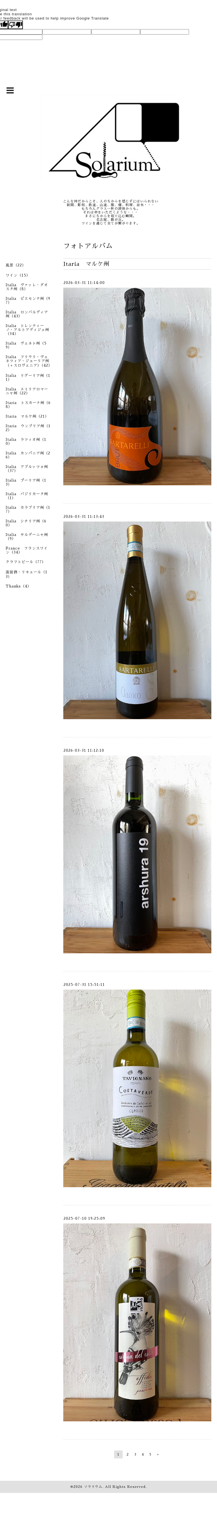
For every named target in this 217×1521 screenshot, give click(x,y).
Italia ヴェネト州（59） (26, 345)
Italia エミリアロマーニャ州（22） (27, 391)
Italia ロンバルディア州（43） (27, 314)
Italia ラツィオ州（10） (26, 441)
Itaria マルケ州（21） (27, 416)
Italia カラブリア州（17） (28, 509)
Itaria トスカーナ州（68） (28, 405)
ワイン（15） (18, 275)
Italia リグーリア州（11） (28, 377)
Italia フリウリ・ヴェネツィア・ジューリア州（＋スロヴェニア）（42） (29, 361)
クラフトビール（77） (26, 562)
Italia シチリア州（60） (26, 523)
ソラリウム (93, 1486)
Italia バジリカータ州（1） (27, 496)
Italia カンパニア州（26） (28, 455)
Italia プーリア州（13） (26, 482)
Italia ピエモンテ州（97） (28, 300)
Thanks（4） (18, 586)
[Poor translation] (15, 24)
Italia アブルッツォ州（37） (27, 469)
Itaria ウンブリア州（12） (28, 428)
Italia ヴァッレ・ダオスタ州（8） (27, 287)
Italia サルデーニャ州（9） (27, 537)
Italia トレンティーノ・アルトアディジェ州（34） (27, 330)
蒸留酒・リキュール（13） (26, 574)
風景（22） (16, 265)
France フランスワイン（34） (27, 550)
